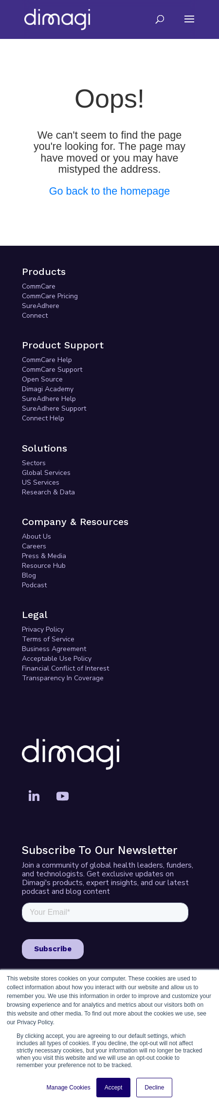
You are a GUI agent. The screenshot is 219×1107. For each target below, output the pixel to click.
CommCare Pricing (50, 296)
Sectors (34, 463)
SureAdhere (40, 305)
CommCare (38, 286)
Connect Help (43, 418)
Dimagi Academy (47, 389)
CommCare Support (52, 369)
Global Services (46, 472)
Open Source (42, 379)
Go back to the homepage (109, 191)
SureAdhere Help (49, 398)
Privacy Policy (43, 629)
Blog (29, 575)
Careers (34, 546)
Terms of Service (48, 639)
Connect (35, 315)
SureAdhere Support (54, 408)
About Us (36, 536)
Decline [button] (154, 1087)
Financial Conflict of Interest (65, 668)
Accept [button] (114, 1087)
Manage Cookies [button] (69, 1087)
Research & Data (48, 492)
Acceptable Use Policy (56, 658)
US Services (40, 482)
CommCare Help (47, 359)
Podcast (34, 585)
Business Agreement (54, 648)
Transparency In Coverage (63, 678)
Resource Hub (44, 565)
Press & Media (44, 556)
